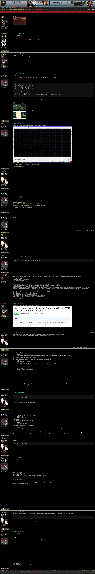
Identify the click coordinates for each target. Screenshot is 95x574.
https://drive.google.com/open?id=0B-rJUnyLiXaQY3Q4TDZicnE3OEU (26, 203)
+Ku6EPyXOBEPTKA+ (5, 33)
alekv (2, 123)
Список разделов (4, 9)
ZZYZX (2, 170)
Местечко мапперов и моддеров (15, 9)
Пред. (83, 7)
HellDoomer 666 (4, 274)
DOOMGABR (3, 13)
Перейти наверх (54, 570)
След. (94, 7)
